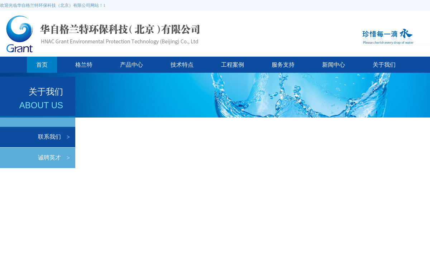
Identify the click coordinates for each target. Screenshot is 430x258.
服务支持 (283, 65)
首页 (42, 65)
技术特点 (182, 65)
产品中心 (131, 65)
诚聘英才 (49, 157)
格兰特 (83, 65)
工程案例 (232, 65)
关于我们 (384, 65)
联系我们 (49, 137)
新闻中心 (333, 65)
